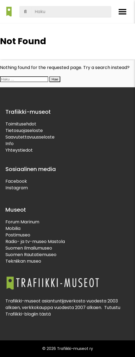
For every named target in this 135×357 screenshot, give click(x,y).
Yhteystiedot (19, 150)
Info (9, 143)
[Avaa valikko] (122, 11)
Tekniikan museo (23, 261)
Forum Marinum (22, 222)
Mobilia (12, 228)
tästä (45, 314)
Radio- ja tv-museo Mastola (35, 241)
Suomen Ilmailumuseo (28, 248)
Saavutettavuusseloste (30, 137)
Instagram (16, 188)
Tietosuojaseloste (24, 130)
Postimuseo (17, 235)
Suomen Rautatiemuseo (30, 254)
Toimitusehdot (20, 124)
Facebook (16, 181)
